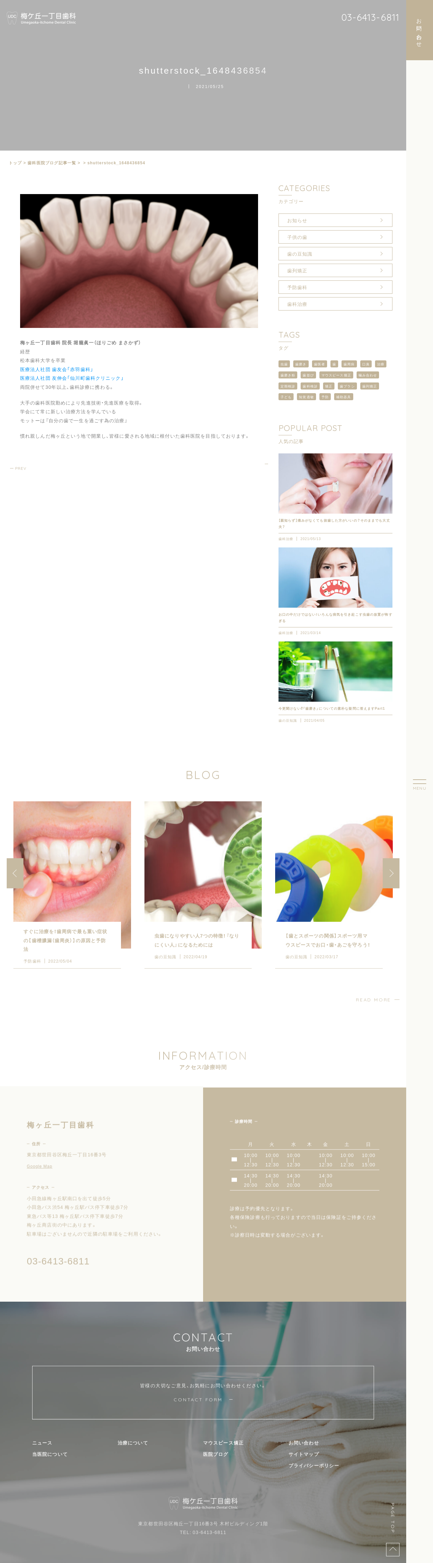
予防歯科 (297, 287)
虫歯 (284, 363)
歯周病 (349, 363)
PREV (20, 468)
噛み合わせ (368, 374)
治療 (380, 363)
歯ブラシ (347, 385)
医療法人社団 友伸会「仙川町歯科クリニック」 (72, 377)
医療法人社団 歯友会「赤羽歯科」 (57, 369)
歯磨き (300, 363)
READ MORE (373, 1011)
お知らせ (297, 220)
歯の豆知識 (300, 253)
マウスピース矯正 (336, 374)
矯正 (328, 385)
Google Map (39, 1178)
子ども (286, 396)
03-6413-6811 (370, 17)
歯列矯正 (297, 270)
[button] (391, 885)
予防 (325, 396)
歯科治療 (297, 303)
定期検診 (288, 385)
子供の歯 (297, 237)
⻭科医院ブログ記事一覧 (51, 163)
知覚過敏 (306, 396)
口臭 (366, 363)
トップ (15, 163)
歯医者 (319, 363)
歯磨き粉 (288, 374)
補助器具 (343, 396)
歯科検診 (310, 385)
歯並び (308, 374)
